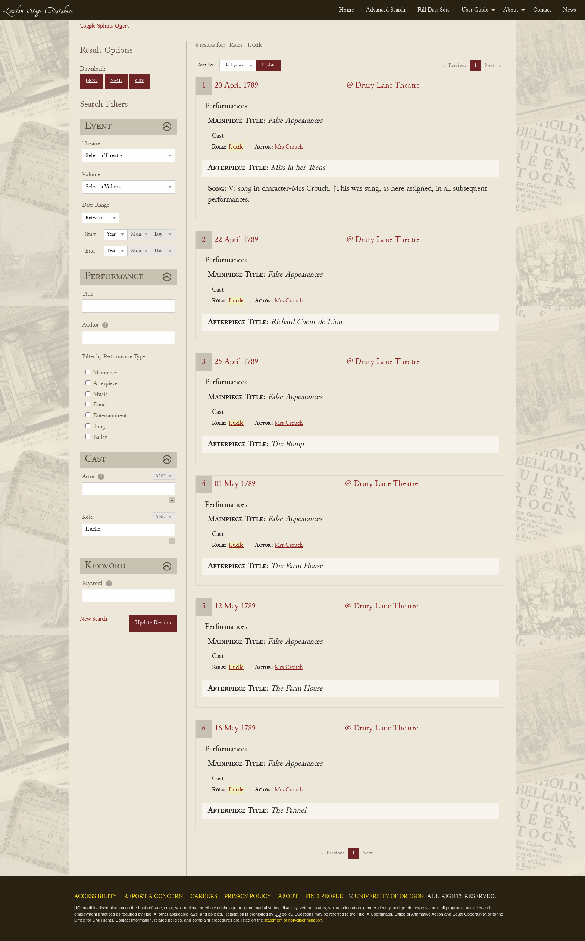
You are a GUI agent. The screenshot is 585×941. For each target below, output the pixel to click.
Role (87, 517)
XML (116, 81)
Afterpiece (105, 384)
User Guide (475, 10)
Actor (88, 477)
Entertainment (109, 416)
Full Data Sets (433, 10)
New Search (93, 619)
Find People (324, 897)
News (569, 10)
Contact (542, 10)
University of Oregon (389, 897)
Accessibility (95, 897)
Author (90, 325)
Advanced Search (386, 10)
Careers (203, 897)
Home (346, 10)
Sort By (205, 65)
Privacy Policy (247, 897)
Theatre (91, 144)
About (510, 10)
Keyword (92, 583)
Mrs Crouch (289, 147)
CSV (139, 81)
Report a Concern (153, 897)
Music (100, 395)
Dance (100, 405)
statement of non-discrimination (293, 920)
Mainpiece (105, 373)
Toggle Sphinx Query (105, 26)
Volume (91, 175)
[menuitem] (346, 10)
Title (87, 294)
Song (99, 427)
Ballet (100, 437)
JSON (91, 81)
